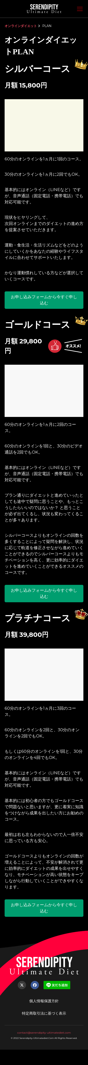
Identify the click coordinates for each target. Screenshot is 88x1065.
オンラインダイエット (21, 26)
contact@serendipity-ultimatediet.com (44, 1032)
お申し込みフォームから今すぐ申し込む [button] (44, 300)
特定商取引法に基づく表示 (44, 1013)
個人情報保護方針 (44, 1001)
